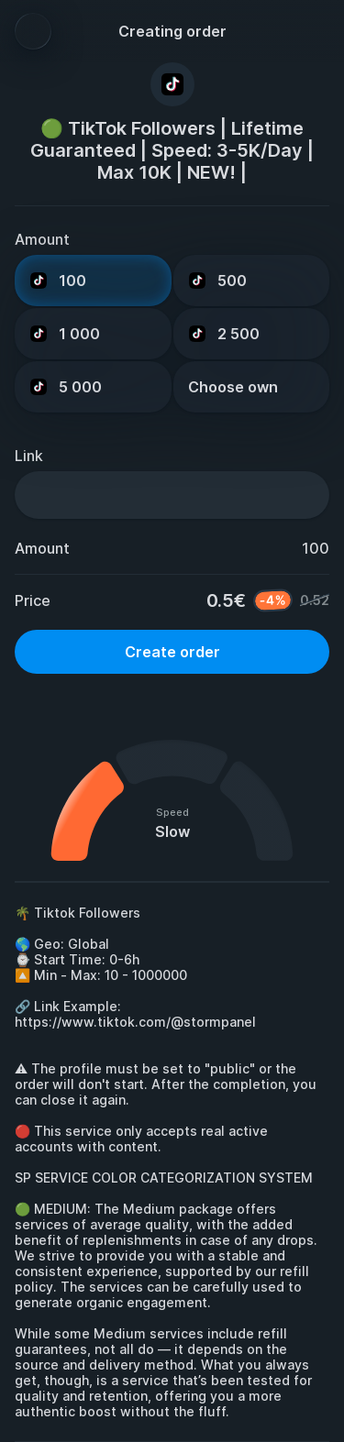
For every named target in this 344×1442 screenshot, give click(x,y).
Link (29, 455)
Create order (172, 652)
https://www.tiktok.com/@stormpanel (135, 1021)
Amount (42, 239)
